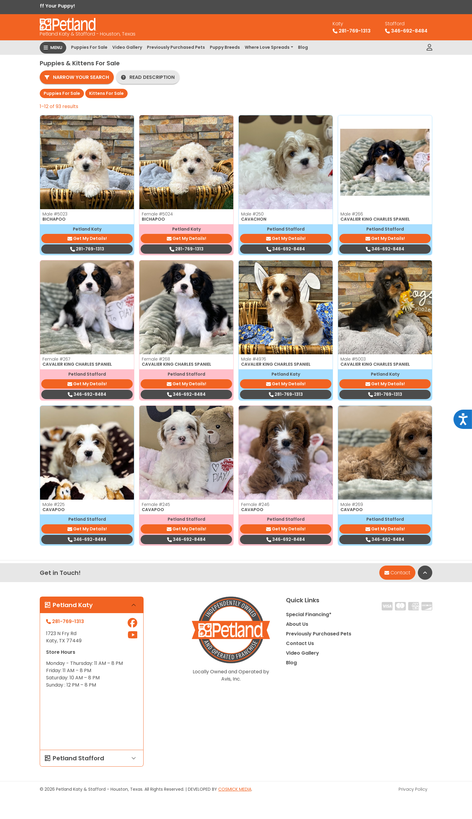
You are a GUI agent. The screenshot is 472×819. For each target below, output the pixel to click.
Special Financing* (308, 614)
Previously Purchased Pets (176, 47)
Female (157, 214)
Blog (303, 47)
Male (54, 214)
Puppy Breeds (225, 47)
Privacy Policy (413, 789)
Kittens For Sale (106, 93)
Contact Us (300, 643)
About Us (297, 624)
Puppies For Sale (89, 47)
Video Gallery (127, 47)
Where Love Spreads (267, 47)
